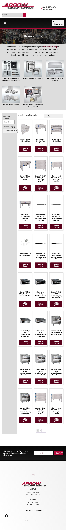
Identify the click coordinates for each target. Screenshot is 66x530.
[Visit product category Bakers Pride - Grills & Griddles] (55, 71)
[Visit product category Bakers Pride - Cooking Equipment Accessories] (11, 71)
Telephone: (28, 510)
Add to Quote (25, 149)
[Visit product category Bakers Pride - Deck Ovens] (33, 70)
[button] (4, 23)
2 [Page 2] (40, 430)
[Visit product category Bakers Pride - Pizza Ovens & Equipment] (33, 97)
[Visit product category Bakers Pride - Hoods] (11, 96)
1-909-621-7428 (48, 9)
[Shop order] (53, 116)
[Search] (24, 15)
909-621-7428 (37, 510)
